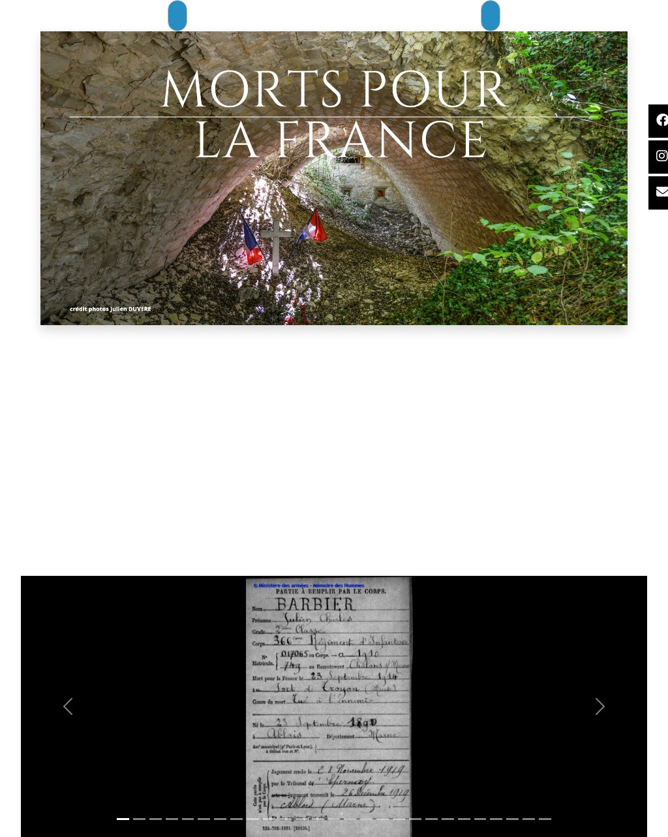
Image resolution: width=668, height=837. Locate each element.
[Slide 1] (123, 819)
